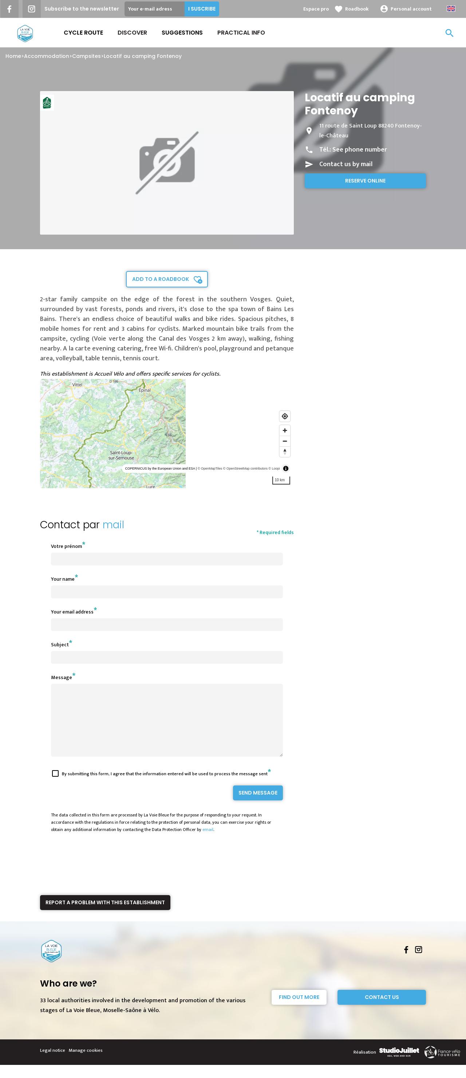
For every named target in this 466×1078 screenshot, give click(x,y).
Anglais (451, 8)
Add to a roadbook (160, 279)
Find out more (299, 1010)
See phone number (359, 149)
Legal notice (52, 1063)
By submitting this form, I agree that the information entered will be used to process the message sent (165, 787)
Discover (132, 32)
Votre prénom (66, 546)
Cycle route (83, 32)
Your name (63, 579)
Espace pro (316, 9)
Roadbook (357, 9)
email (207, 842)
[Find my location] (285, 416)
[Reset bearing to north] (285, 451)
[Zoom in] (285, 430)
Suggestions (182, 32)
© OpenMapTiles (210, 468)
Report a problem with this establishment (105, 915)
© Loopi (274, 468)
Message (61, 677)
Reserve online (365, 180)
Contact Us (382, 1010)
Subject (60, 644)
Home (13, 56)
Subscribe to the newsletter (81, 8)
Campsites (86, 56)
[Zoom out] (285, 441)
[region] (167, 433)
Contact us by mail (345, 164)
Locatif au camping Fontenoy (143, 56)
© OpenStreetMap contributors (245, 468)
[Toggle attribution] (285, 468)
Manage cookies (86, 1063)
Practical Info (241, 32)
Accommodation (46, 56)
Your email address (72, 612)
